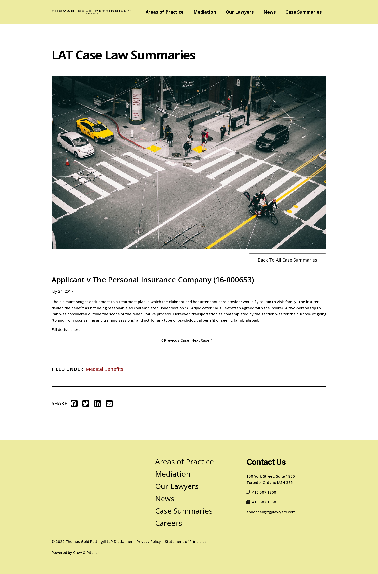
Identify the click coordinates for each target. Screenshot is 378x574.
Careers (168, 523)
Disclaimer (123, 541)
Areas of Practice (165, 12)
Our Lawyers (240, 12)
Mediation (204, 12)
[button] (74, 403)
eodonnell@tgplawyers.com (271, 511)
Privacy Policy (149, 541)
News (269, 12)
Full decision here (66, 329)
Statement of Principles (186, 541)
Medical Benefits (104, 369)
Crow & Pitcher (86, 552)
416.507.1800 (261, 492)
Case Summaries (303, 12)
